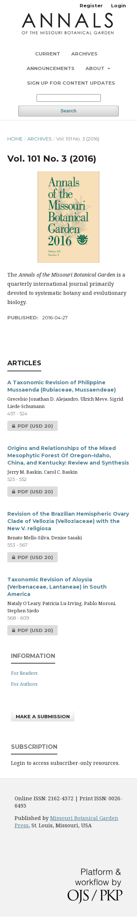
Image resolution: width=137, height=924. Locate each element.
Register (91, 5)
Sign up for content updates (71, 83)
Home (15, 139)
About (95, 68)
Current (47, 54)
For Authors (24, 684)
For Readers (24, 673)
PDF (30, 426)
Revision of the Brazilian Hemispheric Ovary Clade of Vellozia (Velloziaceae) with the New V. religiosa (68, 521)
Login (118, 5)
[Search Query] (69, 98)
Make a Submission (43, 716)
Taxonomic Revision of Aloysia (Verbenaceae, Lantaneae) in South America (57, 586)
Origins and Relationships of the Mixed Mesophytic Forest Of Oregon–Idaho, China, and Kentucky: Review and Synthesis (68, 455)
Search (68, 110)
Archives (84, 54)
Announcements (51, 68)
